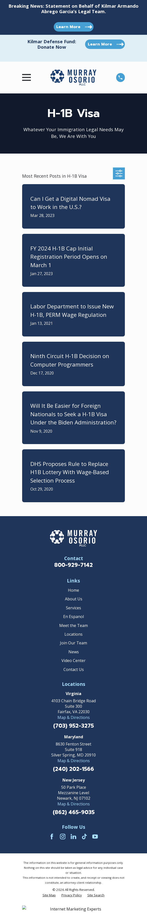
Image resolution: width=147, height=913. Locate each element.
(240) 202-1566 (73, 769)
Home (73, 590)
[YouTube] (95, 836)
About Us (73, 599)
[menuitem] (49, 895)
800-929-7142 (73, 565)
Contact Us (73, 669)
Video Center (73, 660)
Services (73, 608)
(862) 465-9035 (74, 812)
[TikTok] (84, 836)
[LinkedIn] (73, 836)
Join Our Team (73, 643)
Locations (73, 634)
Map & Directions (73, 717)
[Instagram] (62, 836)
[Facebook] (51, 836)
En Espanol (73, 616)
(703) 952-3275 (73, 726)
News (73, 652)
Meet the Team (73, 625)
